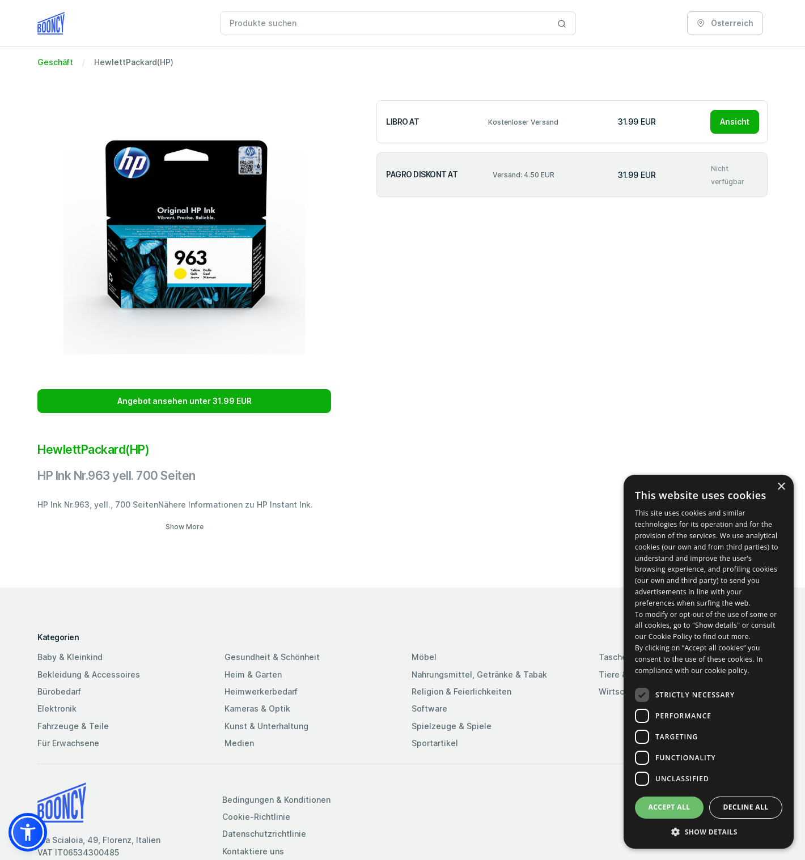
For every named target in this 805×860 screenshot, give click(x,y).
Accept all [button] (669, 807)
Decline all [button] (746, 807)
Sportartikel (435, 743)
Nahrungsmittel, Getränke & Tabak (479, 674)
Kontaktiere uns (253, 851)
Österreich (725, 23)
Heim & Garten (253, 674)
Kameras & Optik (257, 708)
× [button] (781, 487)
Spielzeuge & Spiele (452, 726)
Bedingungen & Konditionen (276, 799)
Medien (239, 743)
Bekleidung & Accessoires (88, 674)
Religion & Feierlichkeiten (461, 691)
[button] (27, 832)
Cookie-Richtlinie (256, 816)
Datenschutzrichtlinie (264, 833)
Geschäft (55, 62)
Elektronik (57, 708)
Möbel (424, 657)
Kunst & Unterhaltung (266, 726)
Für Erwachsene (68, 743)
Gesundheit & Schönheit (272, 657)
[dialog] (709, 662)
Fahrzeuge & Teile (73, 726)
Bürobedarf (59, 691)
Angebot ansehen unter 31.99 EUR (184, 401)
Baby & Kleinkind (70, 657)
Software (429, 708)
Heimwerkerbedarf (261, 691)
